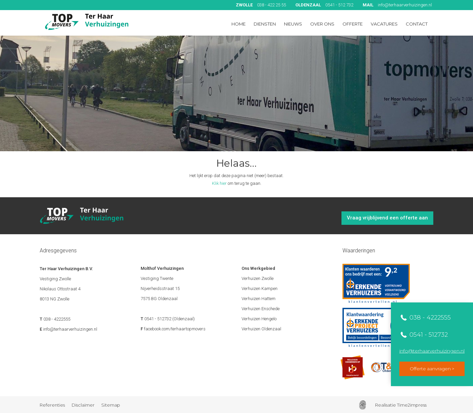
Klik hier (219, 183)
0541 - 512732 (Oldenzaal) (169, 318)
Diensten (265, 24)
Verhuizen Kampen (260, 288)
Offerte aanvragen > (432, 368)
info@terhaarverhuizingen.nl (397, 4)
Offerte (352, 24)
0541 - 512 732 (324, 4)
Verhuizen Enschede (261, 308)
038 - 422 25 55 (261, 4)
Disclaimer (83, 405)
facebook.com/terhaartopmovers (175, 328)
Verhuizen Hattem (259, 298)
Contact (417, 24)
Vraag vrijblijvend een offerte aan (387, 218)
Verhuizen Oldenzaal (261, 328)
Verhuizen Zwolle (258, 278)
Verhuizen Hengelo (259, 318)
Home (238, 24)
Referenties (52, 405)
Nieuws (293, 24)
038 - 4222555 (429, 317)
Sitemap (110, 405)
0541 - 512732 (428, 334)
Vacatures (384, 24)
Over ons (322, 24)
